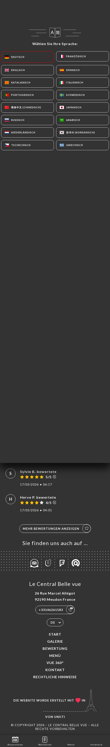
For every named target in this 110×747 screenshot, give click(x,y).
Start (55, 634)
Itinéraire (96, 740)
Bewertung (55, 648)
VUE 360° (55, 662)
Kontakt (55, 670)
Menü (55, 655)
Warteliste (45, 740)
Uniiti (59, 717)
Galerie (55, 641)
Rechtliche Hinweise (55, 677)
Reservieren (15, 740)
